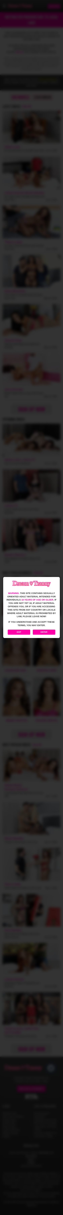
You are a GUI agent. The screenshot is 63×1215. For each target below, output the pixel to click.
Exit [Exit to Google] (19, 632)
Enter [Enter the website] (44, 632)
